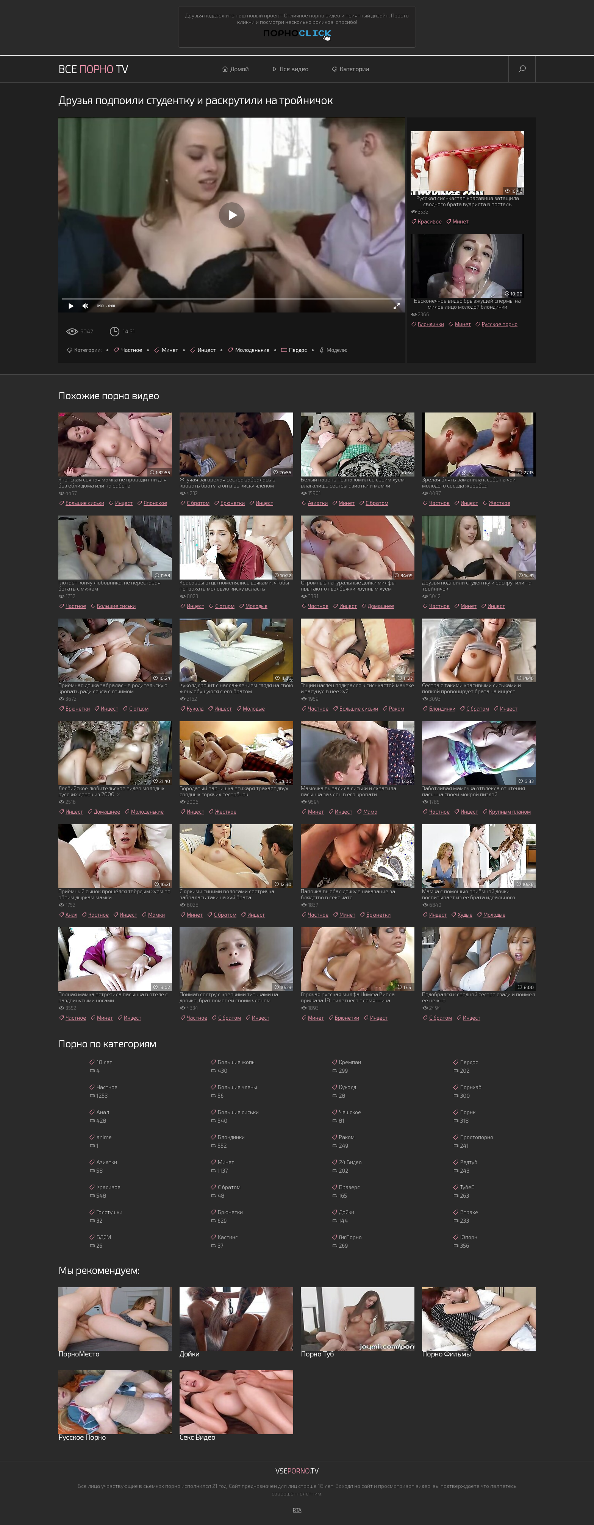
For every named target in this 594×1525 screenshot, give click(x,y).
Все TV (93, 68)
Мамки (153, 915)
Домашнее (377, 606)
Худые (461, 915)
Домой (235, 69)
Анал (67, 915)
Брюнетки (229, 503)
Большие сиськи (81, 503)
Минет (165, 350)
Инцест (202, 350)
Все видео (289, 69)
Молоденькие (248, 350)
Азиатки (314, 503)
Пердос (294, 350)
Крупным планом (506, 812)
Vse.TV (297, 1471)
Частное (127, 350)
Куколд (191, 709)
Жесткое (496, 503)
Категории (350, 69)
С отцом (221, 606)
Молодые (252, 606)
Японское (151, 503)
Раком (393, 709)
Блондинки (427, 324)
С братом (194, 503)
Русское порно (496, 324)
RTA (297, 1510)
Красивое (426, 222)
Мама (366, 812)
